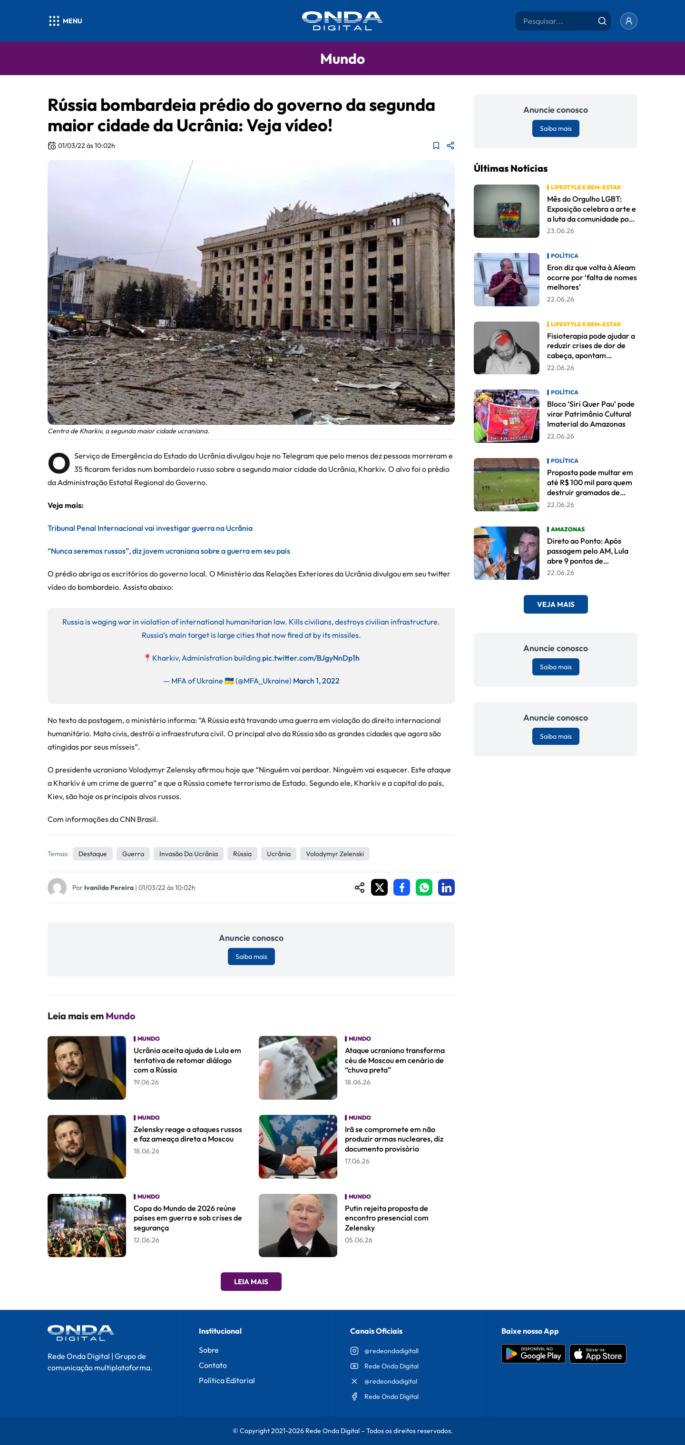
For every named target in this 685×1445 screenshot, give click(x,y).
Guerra (133, 853)
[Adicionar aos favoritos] (436, 145)
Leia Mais (251, 1281)
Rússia (242, 853)
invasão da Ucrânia (188, 853)
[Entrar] (628, 20)
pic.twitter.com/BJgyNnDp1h (311, 658)
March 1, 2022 (316, 680)
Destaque (92, 853)
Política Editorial (227, 1380)
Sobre (209, 1350)
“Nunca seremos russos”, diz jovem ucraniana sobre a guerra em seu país (169, 551)
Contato (213, 1365)
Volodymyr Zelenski (335, 853)
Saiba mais (251, 956)
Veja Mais (556, 604)
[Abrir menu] (65, 21)
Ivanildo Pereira (109, 887)
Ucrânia (279, 853)
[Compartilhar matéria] (450, 145)
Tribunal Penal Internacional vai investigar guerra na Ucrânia (150, 528)
